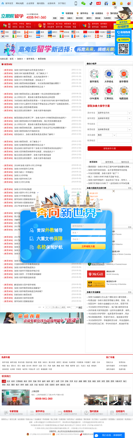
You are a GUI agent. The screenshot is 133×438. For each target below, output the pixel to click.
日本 (98, 362)
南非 (62, 366)
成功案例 (21, 419)
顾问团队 (41, 3)
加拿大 (31, 32)
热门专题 (110, 357)
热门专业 (59, 24)
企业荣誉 (30, 3)
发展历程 (120, 419)
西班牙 (35, 366)
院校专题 (29, 362)
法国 (77, 36)
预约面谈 (87, 419)
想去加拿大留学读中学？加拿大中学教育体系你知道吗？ (38, 148)
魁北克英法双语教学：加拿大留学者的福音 (32, 155)
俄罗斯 (72, 366)
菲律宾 (18, 369)
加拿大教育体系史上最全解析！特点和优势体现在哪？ (37, 94)
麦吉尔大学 (110, 271)
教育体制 (42, 59)
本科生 (14, 27)
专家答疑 (69, 13)
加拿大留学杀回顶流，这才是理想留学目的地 (107, 170)
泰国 (113, 32)
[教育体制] (8, 70)
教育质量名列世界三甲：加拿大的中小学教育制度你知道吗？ (40, 118)
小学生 (14, 24)
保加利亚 (5, 369)
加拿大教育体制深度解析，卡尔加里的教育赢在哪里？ (37, 83)
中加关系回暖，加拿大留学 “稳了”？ (103, 173)
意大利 (66, 36)
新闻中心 (4, 419)
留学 (42, 422)
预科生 (28, 24)
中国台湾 (32, 369)
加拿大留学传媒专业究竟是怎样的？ (29, 70)
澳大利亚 (52, 362)
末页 (63, 307)
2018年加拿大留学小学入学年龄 (28, 165)
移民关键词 (110, 369)
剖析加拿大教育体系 (23, 295)
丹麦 (101, 36)
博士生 (28, 27)
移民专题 (13, 362)
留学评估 (84, 13)
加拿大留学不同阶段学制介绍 (26, 271)
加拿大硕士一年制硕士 (24, 172)
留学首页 (9, 3)
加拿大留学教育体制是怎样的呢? (28, 291)
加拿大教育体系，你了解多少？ (27, 141)
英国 (18, 32)
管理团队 (111, 419)
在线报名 (99, 13)
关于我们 (62, 3)
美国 (7, 32)
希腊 (67, 366)
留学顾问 (103, 24)
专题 (74, 27)
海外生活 (125, 162)
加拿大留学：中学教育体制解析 (27, 274)
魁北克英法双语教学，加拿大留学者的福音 (32, 158)
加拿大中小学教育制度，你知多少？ (29, 80)
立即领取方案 (88, 246)
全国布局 (51, 3)
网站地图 (20, 3)
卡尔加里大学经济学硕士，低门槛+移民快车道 (108, 307)
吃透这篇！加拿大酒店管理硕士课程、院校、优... (109, 300)
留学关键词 (110, 366)
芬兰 (89, 36)
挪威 (58, 366)
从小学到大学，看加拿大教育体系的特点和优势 (34, 97)
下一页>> (55, 307)
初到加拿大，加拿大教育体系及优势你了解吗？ (34, 134)
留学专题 (5, 362)
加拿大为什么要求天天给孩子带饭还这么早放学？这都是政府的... (42, 104)
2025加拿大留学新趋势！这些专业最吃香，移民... (109, 310)
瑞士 (30, 36)
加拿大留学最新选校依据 (25, 277)
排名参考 (50, 27)
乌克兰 (83, 366)
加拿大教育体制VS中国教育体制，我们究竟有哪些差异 (38, 121)
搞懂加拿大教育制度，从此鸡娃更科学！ (31, 77)
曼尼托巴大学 (111, 281)
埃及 (88, 366)
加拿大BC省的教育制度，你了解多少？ (31, 73)
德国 (54, 36)
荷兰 (42, 36)
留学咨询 (95, 24)
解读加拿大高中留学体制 (25, 285)
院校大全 (50, 24)
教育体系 (67, 24)
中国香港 (91, 32)
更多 (129, 188)
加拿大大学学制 (21, 175)
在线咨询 (125, 40)
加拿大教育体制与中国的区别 (26, 131)
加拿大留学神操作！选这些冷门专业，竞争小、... (109, 180)
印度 (50, 369)
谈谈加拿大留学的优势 (24, 298)
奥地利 (93, 366)
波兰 (78, 366)
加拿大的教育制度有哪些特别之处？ (29, 87)
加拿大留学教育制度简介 (25, 267)
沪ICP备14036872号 (94, 425)
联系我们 (128, 419)
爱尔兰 (19, 36)
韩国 (7, 36)
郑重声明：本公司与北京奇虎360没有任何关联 (66, 431)
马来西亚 (72, 362)
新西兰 (54, 32)
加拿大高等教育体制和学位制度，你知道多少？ (34, 151)
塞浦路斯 (44, 369)
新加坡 (66, 32)
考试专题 (21, 362)
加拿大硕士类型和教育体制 (26, 107)
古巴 (38, 369)
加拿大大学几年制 (22, 182)
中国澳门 (102, 32)
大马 (77, 32)
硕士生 (21, 27)
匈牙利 (24, 369)
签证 (74, 24)
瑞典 (113, 36)
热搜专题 (6, 357)
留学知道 (95, 27)
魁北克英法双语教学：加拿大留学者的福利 (32, 110)
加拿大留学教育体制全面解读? (27, 288)
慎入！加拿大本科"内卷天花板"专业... (104, 177)
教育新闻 (93, 162)
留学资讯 (30, 59)
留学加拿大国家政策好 (24, 301)
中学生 (21, 24)
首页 (12, 59)
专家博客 (103, 27)
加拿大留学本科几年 (23, 179)
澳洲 (42, 32)
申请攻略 (67, 27)
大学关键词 (123, 366)
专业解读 (37, 419)
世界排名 (122, 362)
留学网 (74, 422)
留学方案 (59, 27)
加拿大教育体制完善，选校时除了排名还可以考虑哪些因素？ (40, 128)
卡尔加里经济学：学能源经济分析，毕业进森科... (109, 320)
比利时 (12, 369)
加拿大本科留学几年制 (24, 169)
